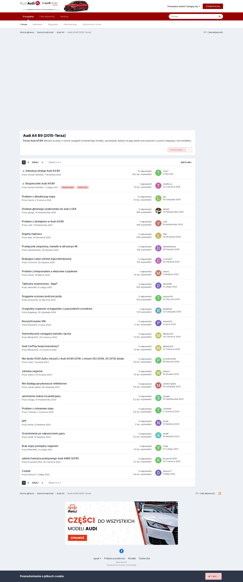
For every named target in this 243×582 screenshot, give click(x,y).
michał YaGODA (35, 174)
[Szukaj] (185, 16)
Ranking (64, 16)
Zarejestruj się (213, 6)
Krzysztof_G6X (35, 462)
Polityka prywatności (114, 558)
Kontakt (132, 558)
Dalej (35, 162)
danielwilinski (34, 250)
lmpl (30, 237)
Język (97, 558)
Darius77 (32, 474)
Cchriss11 (32, 262)
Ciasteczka (144, 558)
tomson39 (33, 300)
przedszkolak (169, 358)
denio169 (32, 287)
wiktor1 (31, 374)
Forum (23, 24)
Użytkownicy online (91, 24)
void (30, 225)
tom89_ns (167, 184)
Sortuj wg (186, 162)
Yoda (165, 446)
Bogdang (32, 312)
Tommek (32, 412)
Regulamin (53, 24)
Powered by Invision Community (121, 565)
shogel (31, 399)
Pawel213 (32, 325)
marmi (31, 200)
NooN (30, 424)
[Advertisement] (121, 60)
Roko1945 (32, 449)
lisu (164, 196)
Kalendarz (37, 24)
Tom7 (165, 171)
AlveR (30, 437)
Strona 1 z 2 (55, 162)
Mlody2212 (33, 337)
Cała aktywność (47, 16)
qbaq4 (31, 212)
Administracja (70, 24)
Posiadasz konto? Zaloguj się (184, 6)
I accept (214, 576)
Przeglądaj (28, 17)
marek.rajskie (34, 387)
